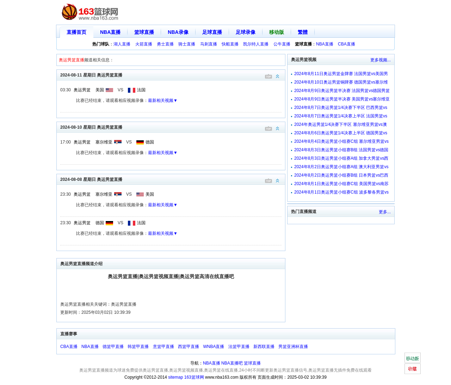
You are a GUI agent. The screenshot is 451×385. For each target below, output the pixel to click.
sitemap (175, 377)
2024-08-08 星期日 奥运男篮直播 (172, 179)
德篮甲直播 (113, 346)
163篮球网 (194, 377)
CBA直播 (346, 44)
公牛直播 (281, 44)
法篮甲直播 (238, 346)
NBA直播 (110, 32)
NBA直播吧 (232, 363)
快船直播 (230, 44)
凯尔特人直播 (255, 44)
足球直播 (212, 32)
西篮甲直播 (188, 346)
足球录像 (245, 32)
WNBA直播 (213, 346)
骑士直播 (186, 44)
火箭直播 (143, 44)
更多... (385, 211)
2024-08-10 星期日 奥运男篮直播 (172, 127)
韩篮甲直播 (138, 346)
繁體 (303, 32)
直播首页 (76, 32)
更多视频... (380, 59)
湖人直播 (121, 44)
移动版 (276, 32)
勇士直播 (165, 44)
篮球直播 (144, 32)
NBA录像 (178, 32)
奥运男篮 (82, 89)
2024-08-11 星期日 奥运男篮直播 (172, 74)
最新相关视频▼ (163, 100)
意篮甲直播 (163, 346)
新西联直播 (263, 346)
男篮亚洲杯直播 (293, 346)
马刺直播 (208, 44)
